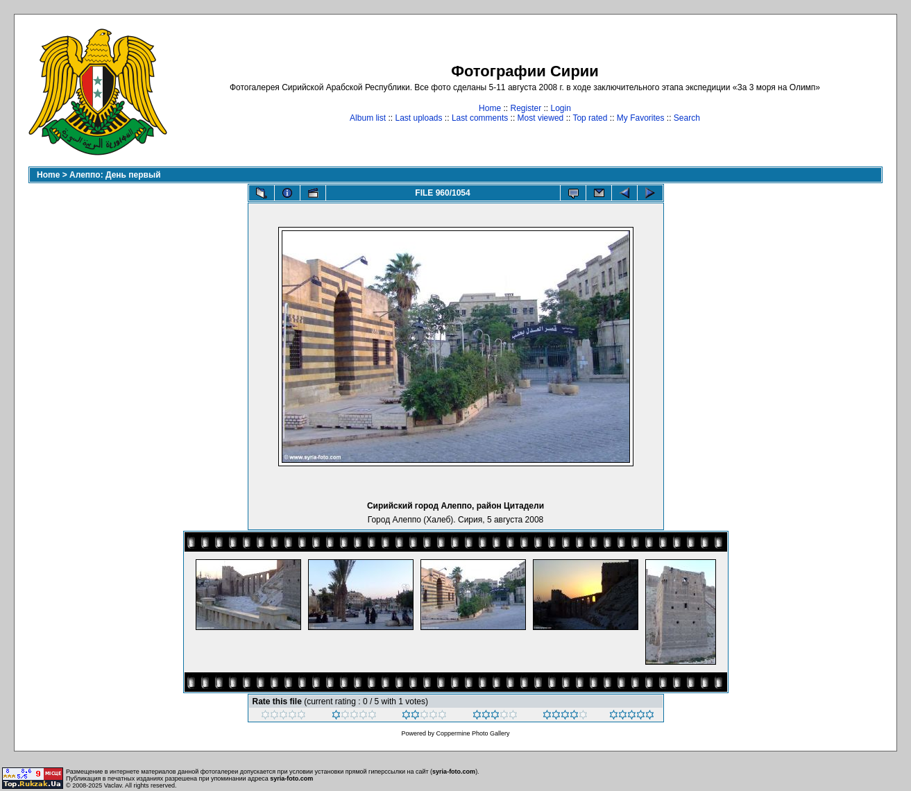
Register (525, 108)
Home (490, 108)
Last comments (480, 118)
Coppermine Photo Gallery (472, 733)
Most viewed (541, 118)
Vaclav (113, 785)
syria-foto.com (453, 771)
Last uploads (418, 118)
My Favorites (641, 118)
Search (687, 118)
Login (561, 108)
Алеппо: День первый (115, 175)
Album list (368, 118)
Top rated (589, 118)
